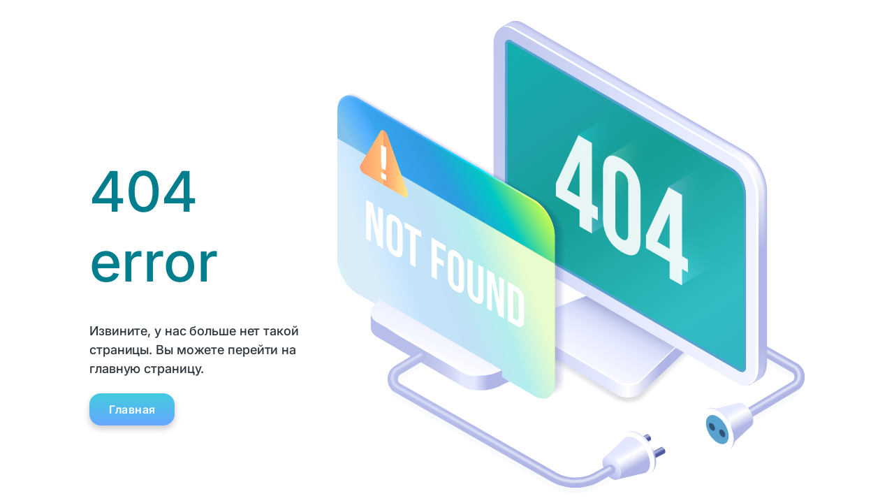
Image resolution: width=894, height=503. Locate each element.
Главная (132, 409)
